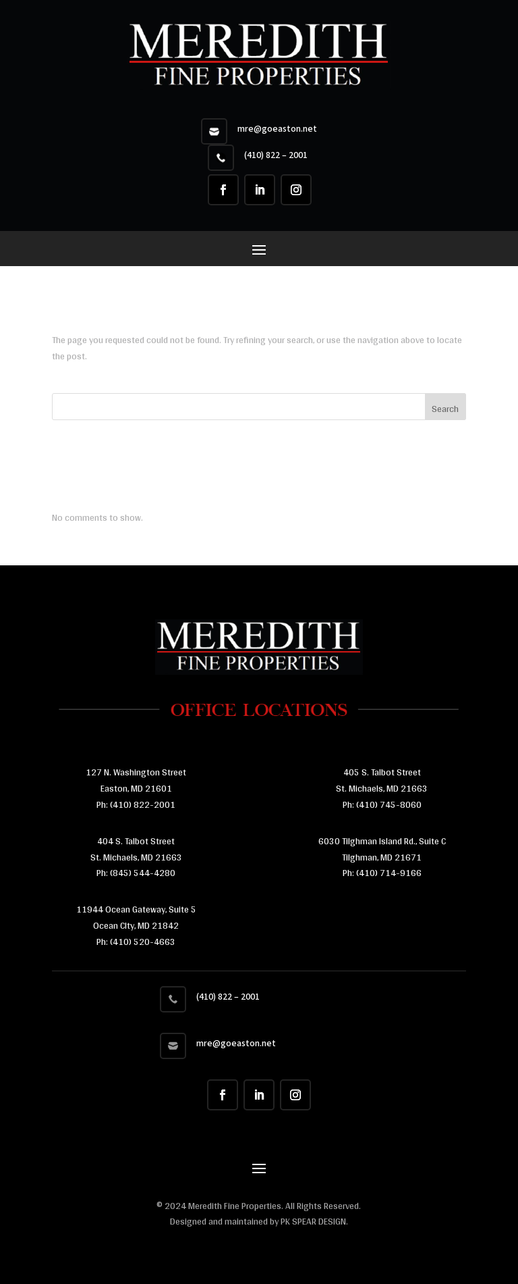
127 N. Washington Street (136, 772)
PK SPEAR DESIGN (313, 1221)
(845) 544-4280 (141, 872)
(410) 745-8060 (388, 804)
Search (445, 408)
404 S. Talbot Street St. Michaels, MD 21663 (136, 849)
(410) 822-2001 (142, 804)
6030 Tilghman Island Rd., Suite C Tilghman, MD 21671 (382, 849)
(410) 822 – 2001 (276, 155)
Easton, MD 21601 (136, 788)
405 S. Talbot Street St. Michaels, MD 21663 (382, 780)
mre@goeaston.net (277, 129)
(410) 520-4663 (141, 941)
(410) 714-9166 (389, 872)
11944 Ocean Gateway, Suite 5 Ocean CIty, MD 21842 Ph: (136, 925)
